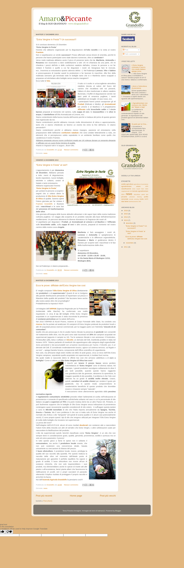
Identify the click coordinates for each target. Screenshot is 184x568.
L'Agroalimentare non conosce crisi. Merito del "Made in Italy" (140, 105)
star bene (124, 201)
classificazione (126, 189)
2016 (126, 210)
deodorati (84, 425)
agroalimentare (126, 186)
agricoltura (129, 184)
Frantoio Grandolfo (44, 204)
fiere (142, 189)
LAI (131, 191)
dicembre (129, 223)
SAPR (146, 199)
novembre (130, 243)
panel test (144, 194)
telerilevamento (133, 201)
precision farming (135, 197)
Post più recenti (44, 495)
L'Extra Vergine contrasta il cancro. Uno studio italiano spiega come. (139, 68)
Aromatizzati (110, 104)
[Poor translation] (9, 532)
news (45, 153)
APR (146, 186)
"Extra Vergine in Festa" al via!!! (51, 165)
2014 (126, 217)
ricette (142, 199)
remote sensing (134, 199)
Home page (76, 495)
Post (125, 50)
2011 (126, 247)
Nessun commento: (71, 150)
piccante (124, 197)
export (138, 189)
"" (46, 188)
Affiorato (82, 109)
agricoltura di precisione (141, 184)
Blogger (118, 511)
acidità (123, 184)
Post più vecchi (108, 495)
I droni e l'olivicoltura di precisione (139, 87)
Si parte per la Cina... (139, 124)
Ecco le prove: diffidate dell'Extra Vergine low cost (60, 285)
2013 (126, 220)
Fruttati (81, 104)
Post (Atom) (47, 501)
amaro (138, 186)
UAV (139, 201)
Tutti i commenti (130, 54)
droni (133, 189)
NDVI (123, 194)
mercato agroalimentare (140, 191)
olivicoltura (137, 194)
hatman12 (101, 511)
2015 (126, 214)
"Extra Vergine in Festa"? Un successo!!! (56, 39)
